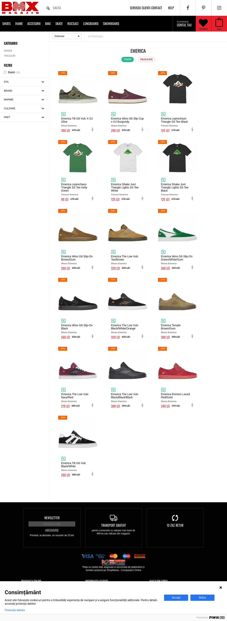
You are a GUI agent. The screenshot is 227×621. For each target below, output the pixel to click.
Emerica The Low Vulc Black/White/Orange (124, 327)
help (171, 8)
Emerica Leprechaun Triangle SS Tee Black (174, 120)
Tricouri (9, 56)
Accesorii (33, 23)
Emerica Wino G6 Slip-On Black (77, 327)
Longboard (90, 23)
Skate (59, 23)
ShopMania (113, 570)
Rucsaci (72, 23)
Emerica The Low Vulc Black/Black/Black (124, 396)
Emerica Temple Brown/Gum (171, 327)
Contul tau (184, 23)
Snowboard (111, 23)
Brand (8, 90)
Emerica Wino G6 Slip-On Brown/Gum (77, 258)
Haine (19, 23)
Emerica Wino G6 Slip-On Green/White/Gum (176, 258)
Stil (6, 82)
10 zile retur (175, 525)
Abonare (52, 530)
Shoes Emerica (69, 125)
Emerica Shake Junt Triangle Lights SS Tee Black (174, 187)
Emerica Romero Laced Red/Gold (175, 396)
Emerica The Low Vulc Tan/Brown (124, 258)
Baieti (14, 72)
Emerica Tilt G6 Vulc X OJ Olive (77, 120)
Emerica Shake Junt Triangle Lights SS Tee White (125, 187)
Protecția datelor (15, 610)
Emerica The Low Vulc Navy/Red (74, 396)
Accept (176, 597)
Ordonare (59, 36)
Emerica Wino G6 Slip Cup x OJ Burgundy (127, 120)
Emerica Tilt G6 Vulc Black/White (73, 465)
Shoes (6, 23)
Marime (8, 99)
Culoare (9, 108)
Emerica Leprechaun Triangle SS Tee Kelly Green (74, 187)
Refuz (202, 597)
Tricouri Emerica (169, 125)
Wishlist (203, 24)
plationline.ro (138, 567)
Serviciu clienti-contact (146, 8)
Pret (7, 117)
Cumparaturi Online (131, 570)
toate (127, 59)
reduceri (146, 59)
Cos (219, 29)
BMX (48, 23)
